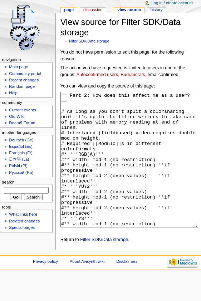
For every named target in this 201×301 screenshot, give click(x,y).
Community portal (25, 73)
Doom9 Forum (22, 123)
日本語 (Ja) (19, 159)
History (157, 9)
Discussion (92, 9)
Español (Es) (21, 146)
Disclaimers (126, 288)
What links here (23, 214)
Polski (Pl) (18, 166)
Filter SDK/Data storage (89, 41)
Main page (18, 67)
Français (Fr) (21, 153)
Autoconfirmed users (97, 74)
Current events (22, 110)
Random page (22, 86)
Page (69, 9)
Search (8, 182)
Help (13, 93)
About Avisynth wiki (87, 288)
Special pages (22, 227)
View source (129, 9)
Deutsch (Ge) (21, 140)
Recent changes (24, 80)
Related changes (24, 221)
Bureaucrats (133, 74)
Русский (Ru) (21, 172)
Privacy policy (45, 288)
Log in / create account (172, 3)
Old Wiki (16, 116)
